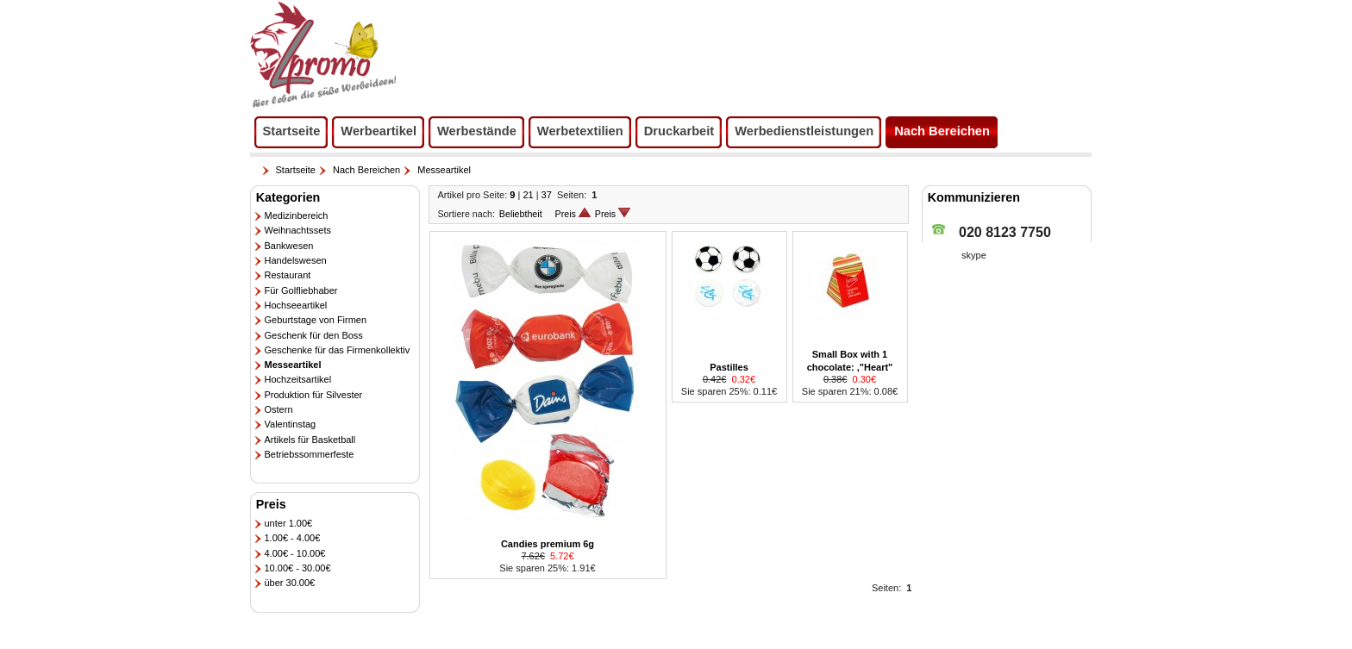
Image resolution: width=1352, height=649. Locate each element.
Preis (573, 214)
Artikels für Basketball (310, 439)
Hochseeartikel (296, 305)
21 (528, 195)
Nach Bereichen (366, 170)
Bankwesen (289, 245)
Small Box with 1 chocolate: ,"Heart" (850, 360)
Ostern (279, 409)
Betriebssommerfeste (309, 454)
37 (546, 195)
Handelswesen (296, 260)
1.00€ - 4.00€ (293, 538)
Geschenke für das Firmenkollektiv (337, 350)
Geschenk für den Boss (314, 335)
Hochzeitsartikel (298, 379)
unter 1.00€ (289, 523)
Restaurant (288, 275)
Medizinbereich (297, 215)
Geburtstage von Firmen (316, 320)
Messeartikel (444, 170)
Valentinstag (290, 424)
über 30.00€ (290, 582)
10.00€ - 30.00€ (298, 568)
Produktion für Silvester (314, 395)
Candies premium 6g (547, 544)
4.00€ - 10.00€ (295, 553)
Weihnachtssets (298, 230)
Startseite (296, 170)
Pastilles (729, 367)
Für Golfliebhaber (301, 290)
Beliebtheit (520, 214)
